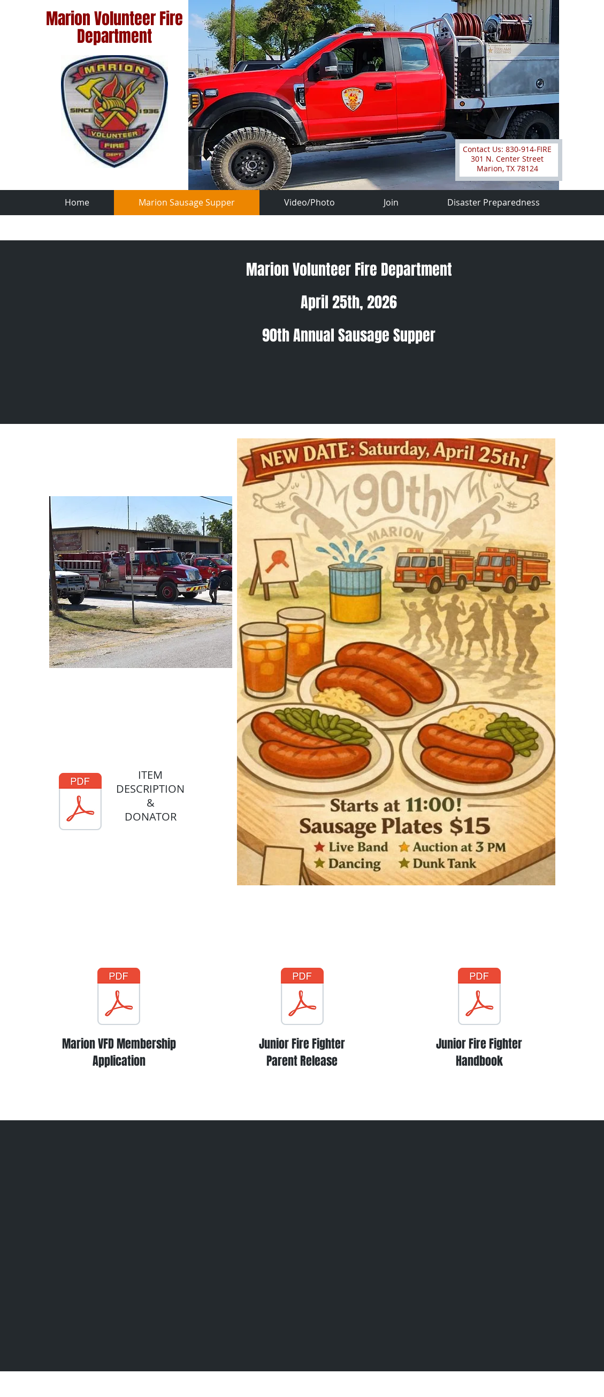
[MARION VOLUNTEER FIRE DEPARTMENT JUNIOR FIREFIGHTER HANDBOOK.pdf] (479, 997)
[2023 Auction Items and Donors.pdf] (80, 802)
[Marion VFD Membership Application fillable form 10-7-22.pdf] (119, 997)
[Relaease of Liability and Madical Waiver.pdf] (302, 997)
